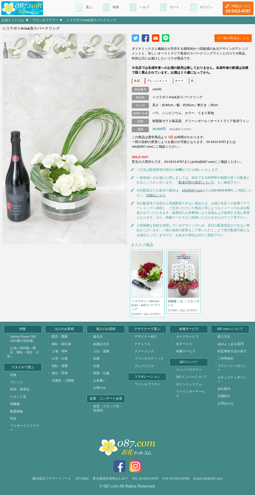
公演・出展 (60, 358)
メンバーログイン (189, 369)
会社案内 (223, 389)
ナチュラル (142, 344)
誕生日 (98, 336)
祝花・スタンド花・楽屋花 (107, 408)
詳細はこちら (156, 195)
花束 (13, 375)
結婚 (96, 358)
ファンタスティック (149, 358)
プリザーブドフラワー (24, 428)
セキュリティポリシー (232, 379)
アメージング (144, 351)
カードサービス (187, 336)
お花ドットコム (12, 20)
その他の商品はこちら (233, 38)
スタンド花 (18, 397)
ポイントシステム (189, 384)
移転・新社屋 (61, 344)
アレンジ (16, 382)
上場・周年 (60, 351)
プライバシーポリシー (232, 368)
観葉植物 (16, 411)
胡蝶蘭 (15, 404)
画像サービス (185, 351)
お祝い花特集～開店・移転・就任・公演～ (23, 352)
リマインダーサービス (190, 394)
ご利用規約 (225, 358)
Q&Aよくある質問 (230, 344)
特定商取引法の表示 (232, 351)
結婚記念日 (101, 344)
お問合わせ (225, 403)
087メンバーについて (191, 377)
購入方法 (223, 336)
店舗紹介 (223, 396)
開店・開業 (60, 336)
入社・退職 (101, 351)
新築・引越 (101, 373)
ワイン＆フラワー (45, 20)
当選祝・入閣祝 (63, 380)
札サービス (184, 344)
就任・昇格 (60, 373)
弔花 (13, 418)
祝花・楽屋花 (19, 389)
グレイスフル (144, 366)
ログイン (206, 8)
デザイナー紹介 (145, 336)
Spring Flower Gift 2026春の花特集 (22, 339)
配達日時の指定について (196, 182)
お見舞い (99, 380)
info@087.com (192, 190)
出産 (96, 366)
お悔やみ (99, 388)
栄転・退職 (60, 366)
